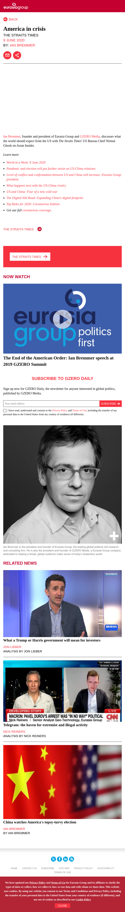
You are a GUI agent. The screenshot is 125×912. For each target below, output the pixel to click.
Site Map (64, 868)
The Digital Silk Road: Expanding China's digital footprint (45, 198)
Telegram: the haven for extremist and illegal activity (45, 725)
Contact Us (29, 868)
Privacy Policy (59, 410)
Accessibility (105, 868)
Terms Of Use (62, 872)
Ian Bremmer (22, 45)
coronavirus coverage (36, 210)
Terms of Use (79, 410)
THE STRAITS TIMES (18, 229)
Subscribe (47, 868)
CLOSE (62, 905)
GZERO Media (90, 136)
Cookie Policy (83, 899)
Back (13, 19)
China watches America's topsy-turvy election (39, 822)
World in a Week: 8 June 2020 (26, 162)
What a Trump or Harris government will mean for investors (51, 640)
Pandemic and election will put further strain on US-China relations (51, 168)
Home (14, 868)
